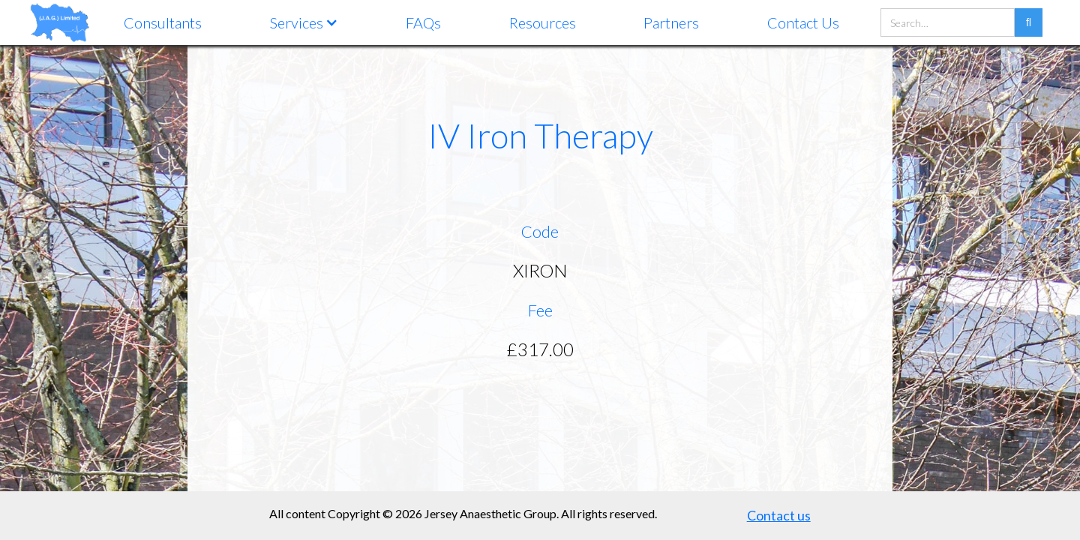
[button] (304, 22)
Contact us (779, 515)
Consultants (163, 23)
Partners (671, 23)
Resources (542, 23)
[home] (60, 22)
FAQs (423, 23)
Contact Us (803, 23)
